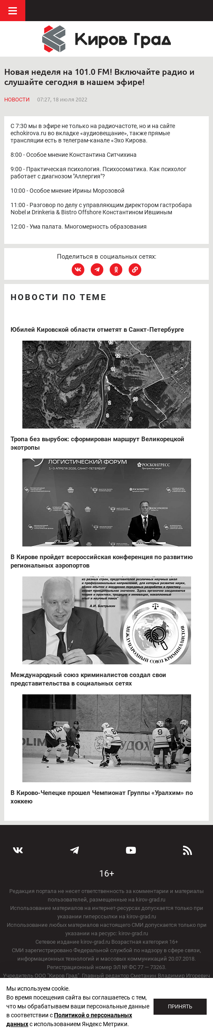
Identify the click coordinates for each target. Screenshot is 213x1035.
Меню (12, 10)
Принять (180, 1007)
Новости (17, 99)
